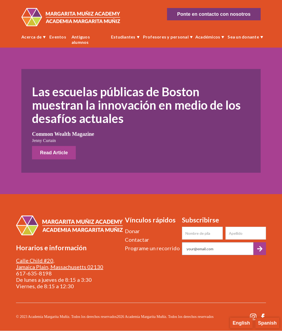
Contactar (137, 239)
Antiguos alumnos (81, 39)
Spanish (267, 323)
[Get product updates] (217, 248)
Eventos (57, 36)
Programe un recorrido (152, 248)
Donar (132, 231)
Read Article (54, 152)
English (241, 323)
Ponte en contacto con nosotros (214, 14)
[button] (32, 37)
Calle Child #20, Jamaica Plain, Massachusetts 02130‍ (59, 263)
